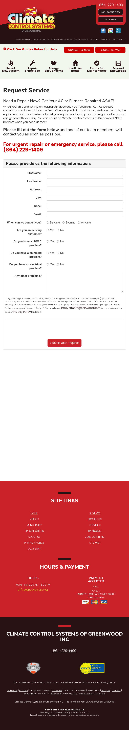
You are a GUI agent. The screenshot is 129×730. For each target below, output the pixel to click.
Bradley (23, 690)
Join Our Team (118, 39)
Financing (94, 39)
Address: (35, 189)
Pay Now (110, 19)
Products (45, 39)
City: (39, 197)
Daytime (53, 222)
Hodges (105, 690)
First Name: (34, 173)
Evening (68, 222)
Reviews (26, 39)
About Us (105, 39)
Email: (38, 214)
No (60, 230)
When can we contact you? (24, 222)
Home (18, 39)
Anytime (84, 222)
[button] (79, 50)
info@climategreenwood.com (80, 308)
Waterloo (100, 693)
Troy (75, 693)
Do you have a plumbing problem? (26, 254)
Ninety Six (56, 693)
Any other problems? (28, 275)
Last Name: (34, 181)
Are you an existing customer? (29, 232)
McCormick (30, 693)
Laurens (116, 690)
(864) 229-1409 (23, 149)
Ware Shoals (86, 693)
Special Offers (81, 39)
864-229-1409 (64, 650)
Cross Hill (57, 690)
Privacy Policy (22, 312)
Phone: (36, 206)
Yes (50, 230)
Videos (35, 39)
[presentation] (76, 329)
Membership (56, 39)
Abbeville (12, 690)
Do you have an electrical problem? (25, 266)
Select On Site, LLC (74, 709)
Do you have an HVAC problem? (28, 243)
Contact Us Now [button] (110, 12)
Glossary (34, 549)
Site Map (94, 543)
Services (68, 39)
